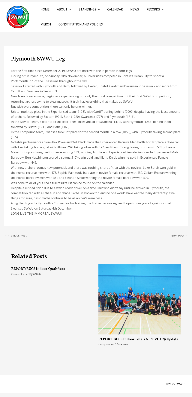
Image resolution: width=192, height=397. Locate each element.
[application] (67, 9)
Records (146, 9)
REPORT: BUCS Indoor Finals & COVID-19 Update (133, 341)
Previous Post (15, 236)
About (62, 9)
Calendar (110, 9)
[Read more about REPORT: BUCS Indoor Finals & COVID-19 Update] (139, 299)
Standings (85, 9)
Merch (166, 9)
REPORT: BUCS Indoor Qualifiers (39, 269)
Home (44, 9)
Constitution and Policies (62, 24)
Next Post (179, 236)
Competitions (19, 274)
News (128, 9)
